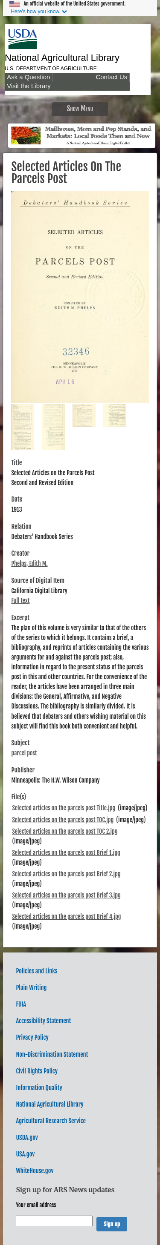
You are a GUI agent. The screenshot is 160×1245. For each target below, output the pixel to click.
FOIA (21, 1004)
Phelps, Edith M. (29, 563)
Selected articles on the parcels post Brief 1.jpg (66, 852)
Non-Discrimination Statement (52, 1054)
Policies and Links (36, 971)
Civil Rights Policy (37, 1071)
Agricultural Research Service (51, 1121)
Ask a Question (28, 77)
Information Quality (39, 1088)
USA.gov (25, 1154)
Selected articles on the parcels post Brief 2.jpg (66, 874)
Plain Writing (31, 988)
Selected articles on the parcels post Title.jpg (63, 808)
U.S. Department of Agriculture (51, 69)
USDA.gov (27, 1137)
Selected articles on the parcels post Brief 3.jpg (66, 895)
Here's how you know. (35, 11)
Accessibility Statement (43, 1021)
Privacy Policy (32, 1037)
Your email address (36, 1205)
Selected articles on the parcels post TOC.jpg (62, 819)
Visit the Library (28, 86)
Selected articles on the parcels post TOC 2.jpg (64, 831)
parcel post (24, 753)
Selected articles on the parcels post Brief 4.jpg (66, 916)
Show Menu (80, 108)
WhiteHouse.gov (34, 1171)
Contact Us (111, 77)
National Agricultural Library (62, 57)
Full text (20, 600)
